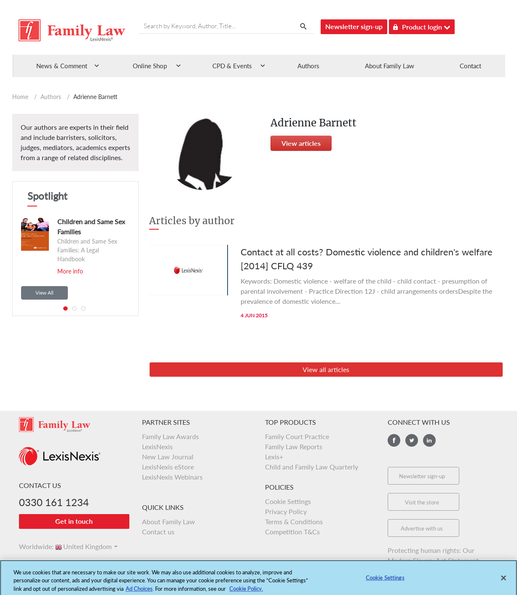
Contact (470, 66)
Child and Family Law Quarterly (311, 467)
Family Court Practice (297, 436)
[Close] (503, 581)
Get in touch (74, 521)
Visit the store (422, 502)
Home (20, 96)
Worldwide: (32, 546)
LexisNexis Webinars (172, 477)
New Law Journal (167, 457)
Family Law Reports (293, 446)
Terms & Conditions (294, 521)
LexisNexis (157, 446)
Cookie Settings (288, 501)
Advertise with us (422, 528)
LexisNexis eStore (168, 467)
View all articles (326, 369)
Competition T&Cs (292, 532)
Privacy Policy (286, 511)
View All (44, 292)
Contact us (158, 532)
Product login (421, 25)
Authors (308, 66)
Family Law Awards (170, 436)
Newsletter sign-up (354, 26)
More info (70, 271)
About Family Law (389, 66)
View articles (301, 143)
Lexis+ (274, 457)
